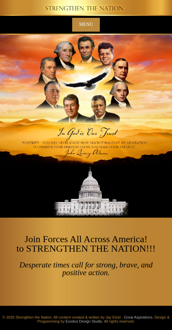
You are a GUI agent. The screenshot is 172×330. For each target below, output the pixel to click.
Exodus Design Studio (83, 321)
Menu (86, 24)
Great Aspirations (138, 317)
